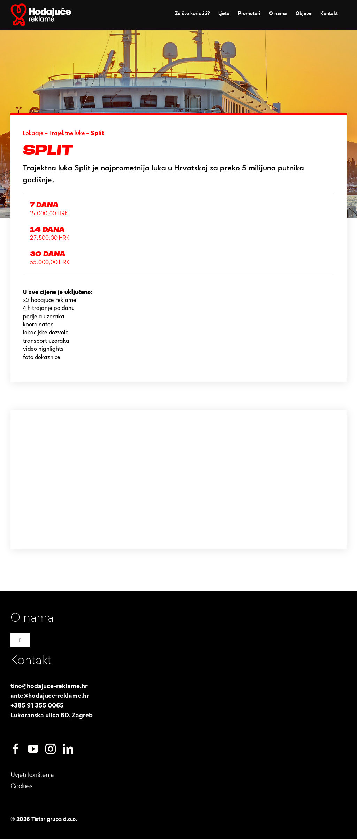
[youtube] (33, 749)
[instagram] (50, 749)
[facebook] (15, 749)
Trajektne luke (67, 133)
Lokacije (33, 133)
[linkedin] (68, 749)
